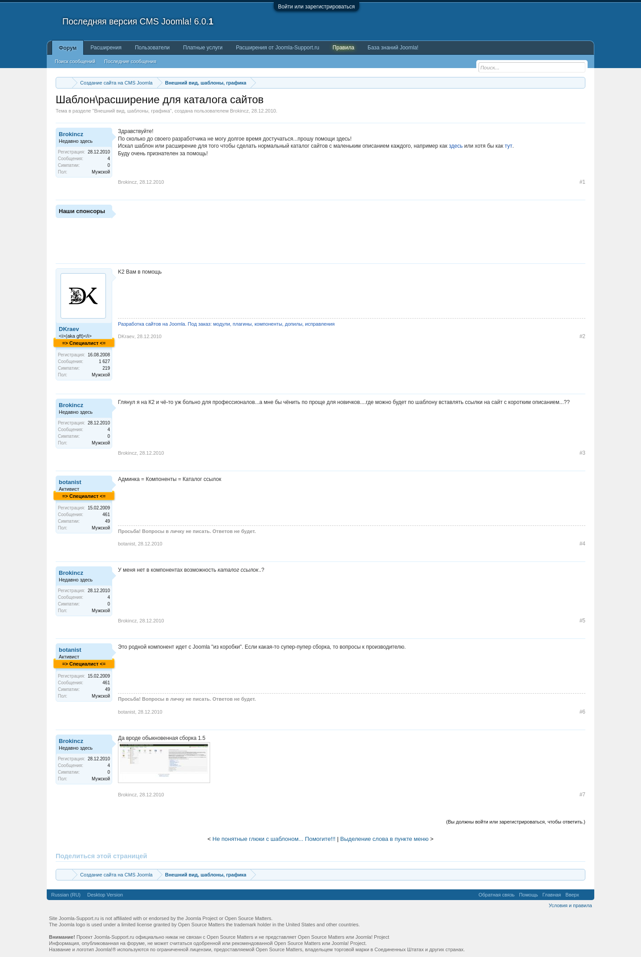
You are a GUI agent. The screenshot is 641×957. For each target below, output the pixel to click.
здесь (455, 146)
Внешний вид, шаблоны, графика (132, 110)
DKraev (69, 329)
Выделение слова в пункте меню (384, 839)
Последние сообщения (130, 61)
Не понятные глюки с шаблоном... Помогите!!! (273, 839)
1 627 (104, 361)
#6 (582, 712)
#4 (582, 544)
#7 (582, 794)
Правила (343, 47)
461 (106, 514)
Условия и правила (570, 905)
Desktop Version (105, 894)
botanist (70, 482)
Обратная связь (497, 894)
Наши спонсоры (82, 211)
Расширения (106, 47)
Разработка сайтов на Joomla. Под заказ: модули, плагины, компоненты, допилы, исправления (226, 324)
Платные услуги (203, 47)
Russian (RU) (66, 894)
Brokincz (239, 110)
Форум (68, 48)
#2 (582, 336)
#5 (582, 621)
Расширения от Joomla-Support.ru (277, 47)
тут (508, 146)
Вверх (572, 894)
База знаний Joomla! (393, 47)
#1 (582, 182)
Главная (551, 894)
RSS (587, 895)
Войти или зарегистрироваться (316, 7)
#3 (582, 453)
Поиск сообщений (75, 61)
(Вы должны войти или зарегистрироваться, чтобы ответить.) (515, 821)
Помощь (528, 894)
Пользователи (152, 47)
